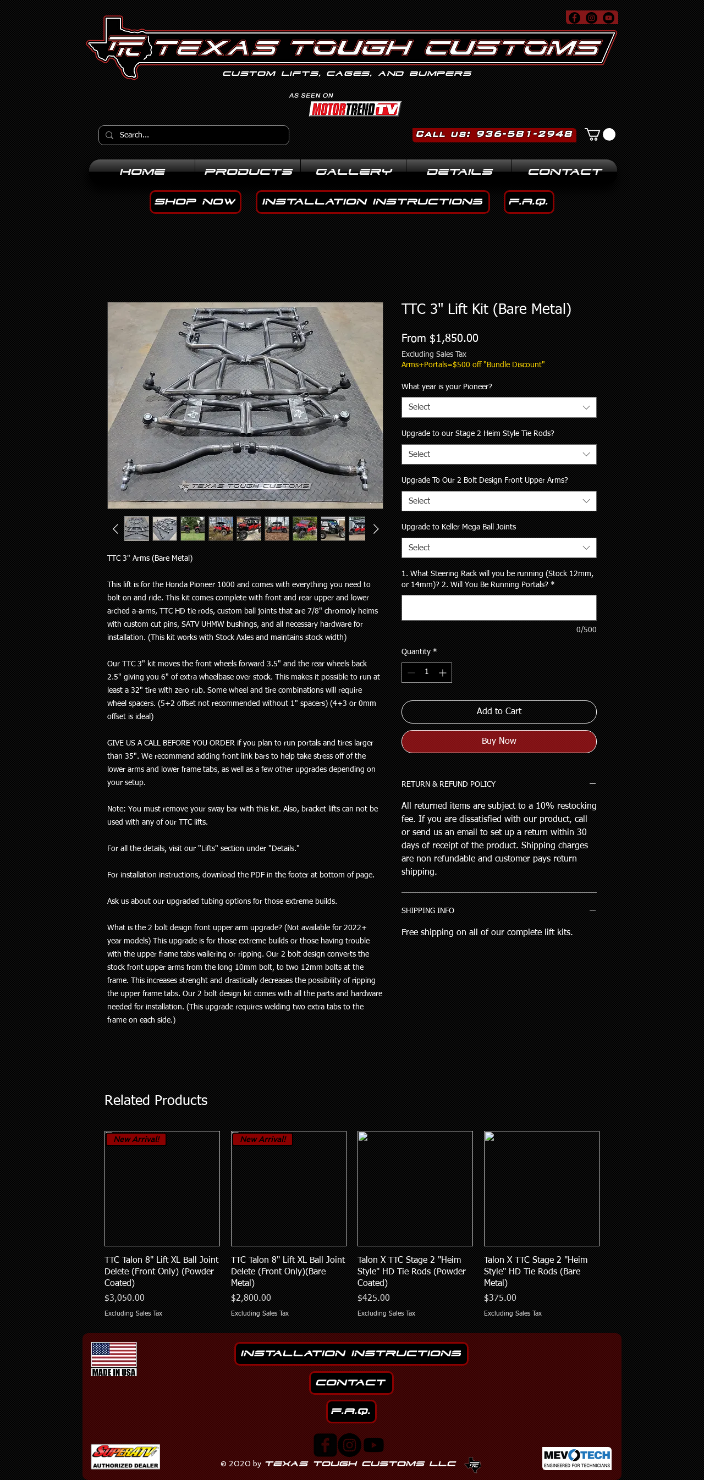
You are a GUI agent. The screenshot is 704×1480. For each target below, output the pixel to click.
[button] (600, 134)
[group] (352, 1224)
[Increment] (443, 672)
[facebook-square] (325, 1445)
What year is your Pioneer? (447, 387)
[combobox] (499, 407)
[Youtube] (374, 1445)
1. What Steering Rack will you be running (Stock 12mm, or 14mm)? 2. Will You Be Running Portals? (497, 579)
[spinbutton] (427, 672)
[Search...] (193, 135)
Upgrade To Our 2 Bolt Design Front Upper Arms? (485, 480)
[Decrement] (410, 672)
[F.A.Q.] (529, 202)
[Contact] (351, 1383)
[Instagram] (349, 1445)
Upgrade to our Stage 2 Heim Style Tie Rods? (478, 434)
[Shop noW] (195, 202)
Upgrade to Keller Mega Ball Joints (459, 527)
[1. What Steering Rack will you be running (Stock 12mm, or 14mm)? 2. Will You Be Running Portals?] (499, 608)
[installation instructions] (373, 202)
